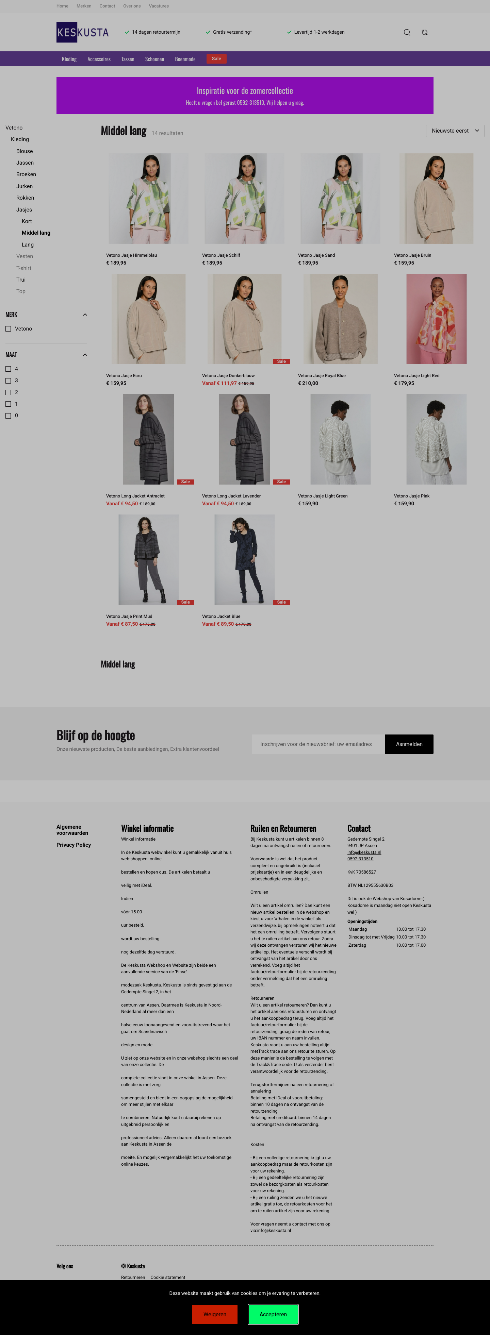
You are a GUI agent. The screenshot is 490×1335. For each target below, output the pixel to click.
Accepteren (273, 1314)
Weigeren (214, 1314)
